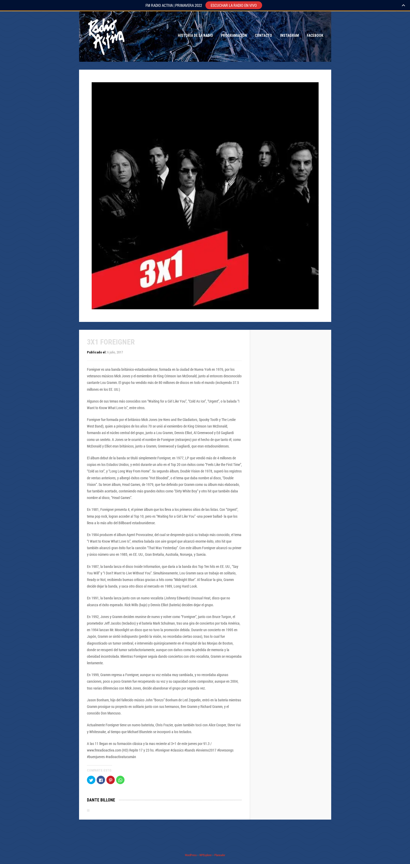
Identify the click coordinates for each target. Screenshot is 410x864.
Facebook (315, 35)
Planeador (219, 855)
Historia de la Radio (195, 35)
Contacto (263, 35)
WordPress (191, 855)
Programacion (234, 35)
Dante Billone (101, 800)
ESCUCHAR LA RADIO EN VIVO (234, 5)
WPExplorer (205, 855)
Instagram (289, 35)
